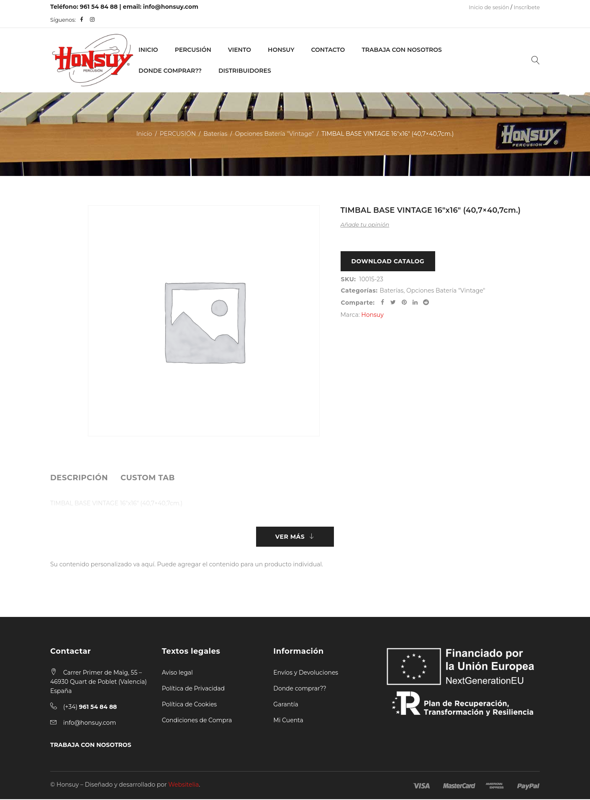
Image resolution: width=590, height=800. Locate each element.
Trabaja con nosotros (401, 50)
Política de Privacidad (193, 689)
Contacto (328, 50)
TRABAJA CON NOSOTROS (90, 745)
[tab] (79, 478)
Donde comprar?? (299, 689)
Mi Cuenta (288, 721)
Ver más (290, 537)
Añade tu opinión (365, 224)
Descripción (79, 477)
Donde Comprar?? (170, 70)
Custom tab (148, 477)
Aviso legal (177, 673)
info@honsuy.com (170, 6)
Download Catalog (388, 261)
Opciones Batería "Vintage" (274, 134)
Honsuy (281, 50)
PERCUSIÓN (193, 50)
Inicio (148, 50)
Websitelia (183, 785)
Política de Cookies (189, 705)
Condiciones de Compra (197, 721)
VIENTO (239, 50)
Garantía (285, 705)
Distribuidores (244, 70)
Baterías (215, 134)
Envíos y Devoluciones (305, 673)
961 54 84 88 (99, 6)
